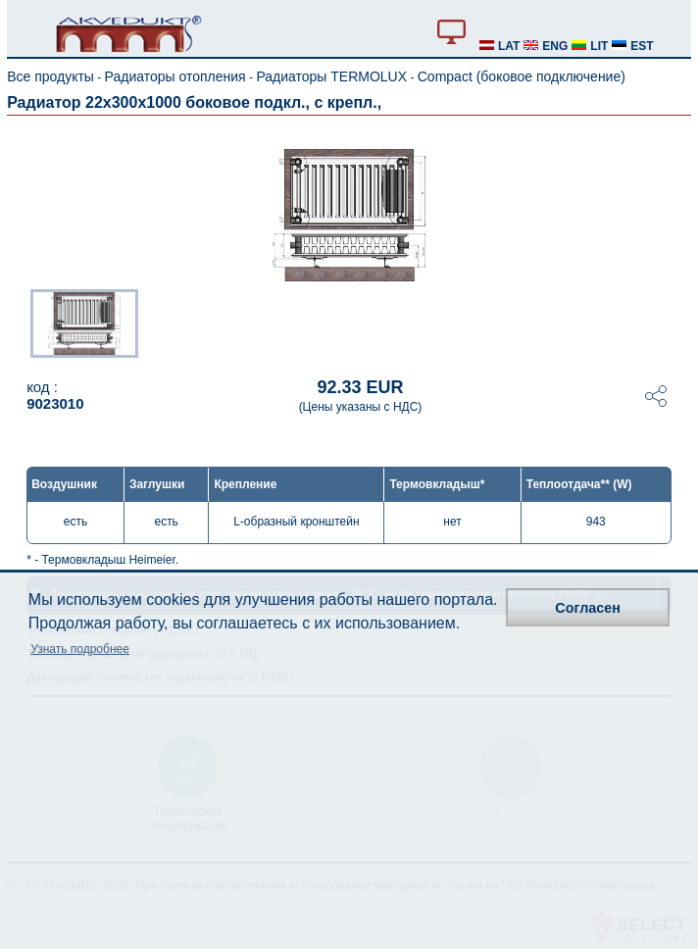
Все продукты (50, 76)
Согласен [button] (588, 608)
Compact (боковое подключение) (521, 76)
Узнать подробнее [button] (79, 649)
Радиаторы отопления (175, 76)
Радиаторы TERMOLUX (331, 76)
